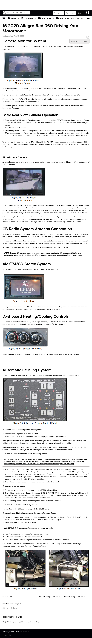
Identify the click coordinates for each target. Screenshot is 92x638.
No (15, 608)
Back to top (7, 597)
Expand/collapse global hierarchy (5, 18)
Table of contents (80, 41)
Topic (14, 622)
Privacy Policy (7, 635)
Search (5, 13)
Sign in (80, 13)
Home (12, 18)
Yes (7, 608)
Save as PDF (87, 37)
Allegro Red (45, 18)
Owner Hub (27, 18)
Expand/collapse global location (88, 17)
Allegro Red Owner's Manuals (70, 18)
